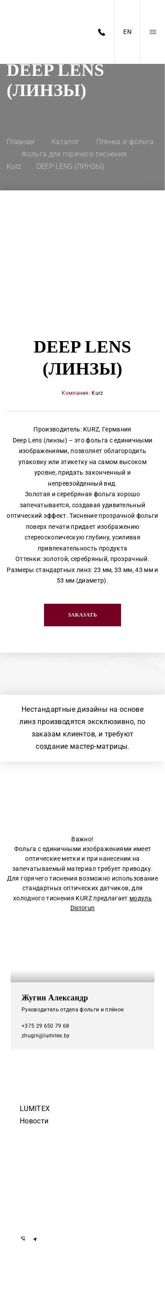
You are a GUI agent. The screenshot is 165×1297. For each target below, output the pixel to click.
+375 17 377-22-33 (48, 1160)
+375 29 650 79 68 (45, 1026)
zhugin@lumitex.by (46, 1036)
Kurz (97, 393)
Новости (34, 1121)
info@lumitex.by (45, 1215)
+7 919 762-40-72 (46, 1173)
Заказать (82, 615)
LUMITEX (35, 1108)
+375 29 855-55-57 (48, 1198)
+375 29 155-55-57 (48, 1185)
